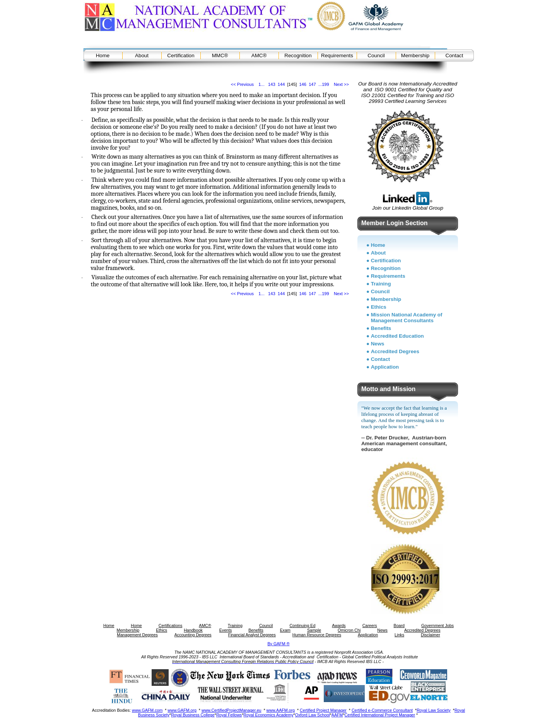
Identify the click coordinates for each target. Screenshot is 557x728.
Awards (338, 625)
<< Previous (242, 84)
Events (225, 630)
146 (302, 84)
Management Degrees (137, 634)
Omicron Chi (349, 630)
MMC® (220, 55)
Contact (454, 55)
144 (281, 84)
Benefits (381, 328)
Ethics (378, 307)
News (377, 344)
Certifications (171, 625)
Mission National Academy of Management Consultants (407, 317)
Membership (415, 55)
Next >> (341, 84)
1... (261, 84)
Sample (314, 630)
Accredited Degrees (395, 351)
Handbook (193, 630)
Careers (369, 625)
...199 (323, 84)
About (142, 55)
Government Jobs (437, 625)
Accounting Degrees (193, 634)
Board (399, 625)
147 (312, 84)
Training (381, 284)
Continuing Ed (302, 625)
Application (385, 367)
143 (271, 84)
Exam (285, 630)
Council (375, 55)
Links (399, 634)
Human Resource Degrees (316, 634)
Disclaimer (430, 634)
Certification (180, 55)
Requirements (337, 55)
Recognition (297, 55)
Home (103, 55)
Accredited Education (397, 336)
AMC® (259, 55)
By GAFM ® (279, 643)
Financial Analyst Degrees (252, 634)
